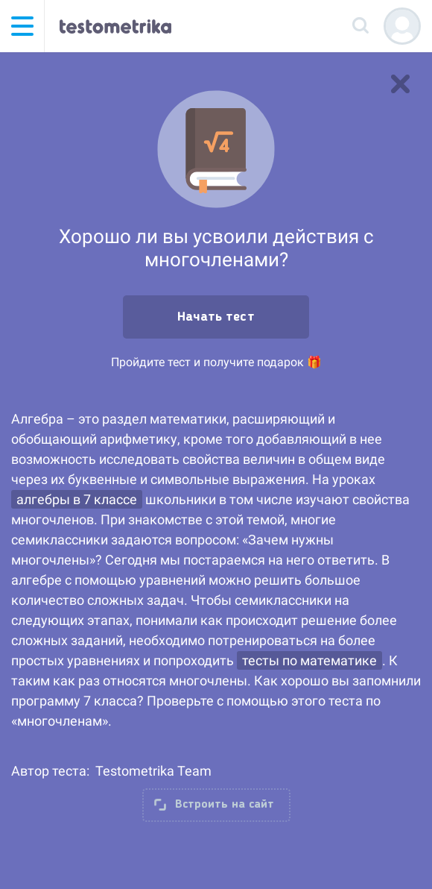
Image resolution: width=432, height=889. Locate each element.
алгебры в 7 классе (76, 499)
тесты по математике (309, 660)
